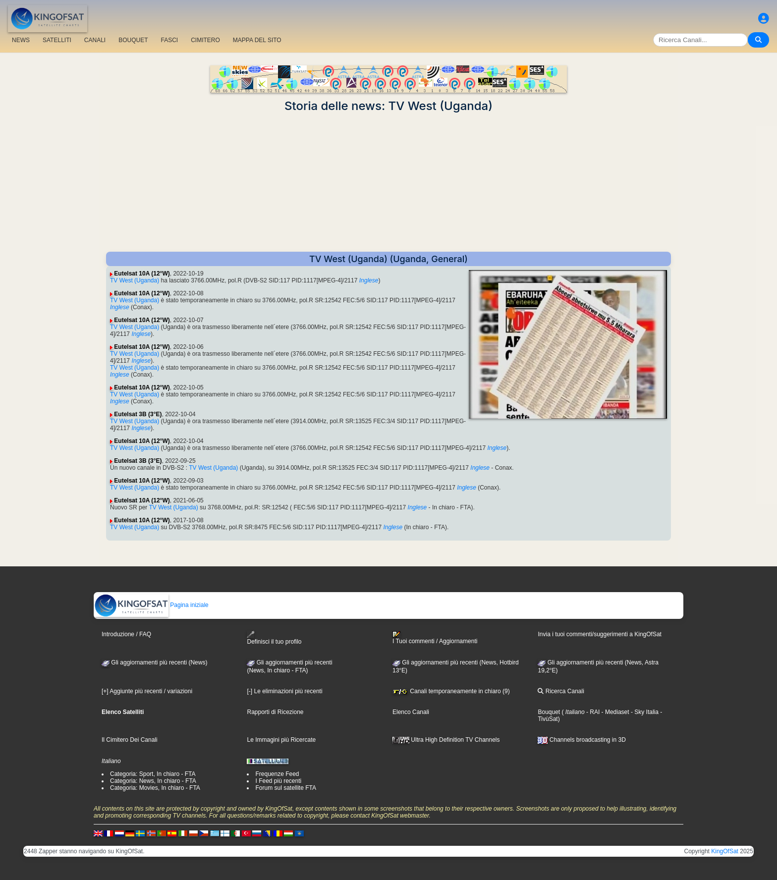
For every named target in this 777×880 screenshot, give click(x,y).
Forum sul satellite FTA (285, 787)
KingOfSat (724, 851)
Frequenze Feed (277, 773)
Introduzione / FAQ (126, 634)
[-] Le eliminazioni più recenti (284, 691)
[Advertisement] (388, 182)
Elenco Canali (410, 712)
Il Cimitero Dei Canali (130, 739)
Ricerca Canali (561, 691)
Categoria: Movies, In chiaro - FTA (155, 787)
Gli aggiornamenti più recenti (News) (154, 662)
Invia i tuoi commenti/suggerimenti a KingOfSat (599, 634)
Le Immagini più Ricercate (281, 739)
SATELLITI (57, 40)
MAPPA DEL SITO (257, 40)
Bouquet (549, 712)
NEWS (21, 40)
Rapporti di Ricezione (275, 712)
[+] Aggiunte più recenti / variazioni (147, 691)
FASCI (169, 40)
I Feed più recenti (278, 780)
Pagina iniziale (151, 605)
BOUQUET (133, 40)
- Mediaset (614, 712)
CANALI (95, 40)
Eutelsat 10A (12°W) (141, 273)
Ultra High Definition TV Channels (446, 739)
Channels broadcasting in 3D (581, 739)
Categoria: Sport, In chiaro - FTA (153, 773)
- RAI (592, 712)
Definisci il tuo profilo (274, 638)
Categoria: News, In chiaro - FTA (153, 780)
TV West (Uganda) (134, 280)
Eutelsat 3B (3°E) (138, 414)
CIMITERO (205, 40)
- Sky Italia (644, 712)
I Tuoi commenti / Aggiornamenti (434, 637)
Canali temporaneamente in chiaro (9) (451, 691)
